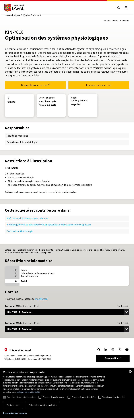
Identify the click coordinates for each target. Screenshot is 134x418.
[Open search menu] (117, 7)
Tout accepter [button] (13, 405)
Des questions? (112, 358)
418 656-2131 (21, 359)
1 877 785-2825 (45, 359)
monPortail (41, 298)
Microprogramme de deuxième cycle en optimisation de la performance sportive (49, 224)
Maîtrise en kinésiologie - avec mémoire (27, 218)
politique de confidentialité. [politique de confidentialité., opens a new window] (28, 392)
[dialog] (67, 393)
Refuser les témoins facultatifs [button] (42, 405)
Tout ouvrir (123, 306)
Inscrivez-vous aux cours (98, 85)
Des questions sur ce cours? (35, 85)
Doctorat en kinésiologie (20, 231)
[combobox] (130, 371)
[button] (15, 413)
